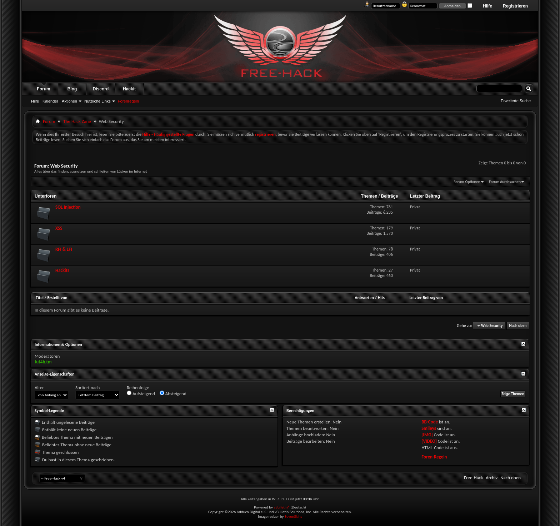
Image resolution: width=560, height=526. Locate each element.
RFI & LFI (63, 249)
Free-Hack (473, 477)
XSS (58, 228)
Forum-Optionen (467, 181)
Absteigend (173, 393)
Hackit (129, 88)
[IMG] (427, 434)
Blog (72, 88)
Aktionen (69, 101)
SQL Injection (68, 207)
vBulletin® (282, 507)
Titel (40, 297)
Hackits (62, 270)
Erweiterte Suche (516, 101)
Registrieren (515, 6)
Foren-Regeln (434, 457)
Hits (381, 297)
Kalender (50, 101)
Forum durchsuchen (505, 181)
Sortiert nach (87, 387)
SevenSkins (293, 516)
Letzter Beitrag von (426, 297)
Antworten (364, 297)
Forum (43, 88)
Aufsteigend (141, 393)
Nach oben (517, 325)
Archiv (492, 477)
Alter (39, 387)
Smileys (428, 428)
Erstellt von (57, 297)
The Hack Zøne (77, 121)
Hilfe (487, 6)
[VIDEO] (429, 441)
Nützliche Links (97, 101)
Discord (101, 88)
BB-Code (429, 422)
